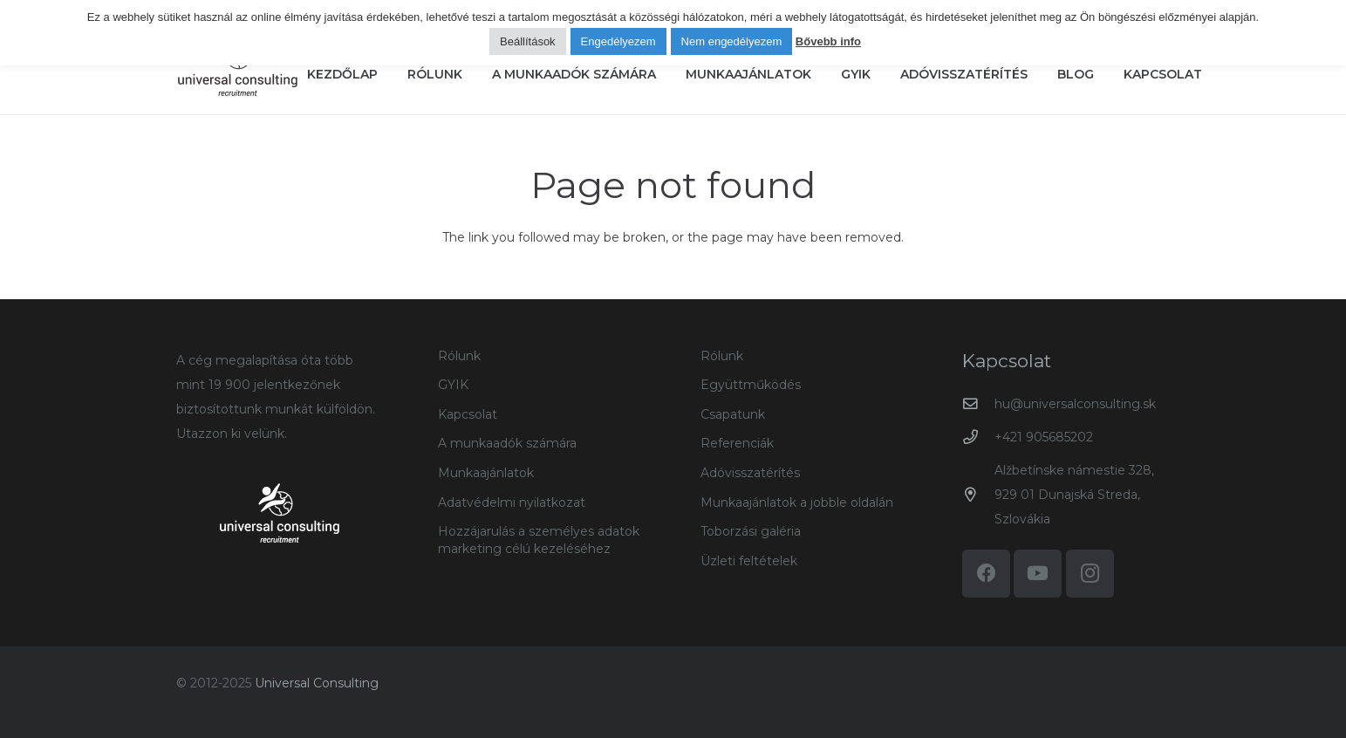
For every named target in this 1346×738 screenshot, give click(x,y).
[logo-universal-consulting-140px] (237, 66)
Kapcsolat (467, 414)
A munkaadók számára (507, 443)
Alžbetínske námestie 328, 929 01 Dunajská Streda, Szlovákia (1074, 494)
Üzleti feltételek (748, 561)
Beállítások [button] (528, 41)
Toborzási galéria (750, 531)
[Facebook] (986, 574)
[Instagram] (1090, 574)
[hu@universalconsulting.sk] (978, 404)
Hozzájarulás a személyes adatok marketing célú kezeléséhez (538, 540)
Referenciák (737, 443)
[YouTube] (1038, 574)
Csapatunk (732, 414)
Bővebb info (828, 41)
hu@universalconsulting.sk (1075, 404)
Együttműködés (750, 385)
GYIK (453, 385)
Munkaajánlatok (486, 473)
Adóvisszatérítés (750, 473)
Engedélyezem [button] (618, 41)
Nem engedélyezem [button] (731, 41)
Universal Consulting (317, 683)
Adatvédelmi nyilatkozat (511, 502)
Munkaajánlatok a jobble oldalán (796, 502)
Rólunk (459, 356)
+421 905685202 (1043, 437)
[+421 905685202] (978, 437)
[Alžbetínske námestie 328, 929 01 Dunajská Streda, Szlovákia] (978, 495)
